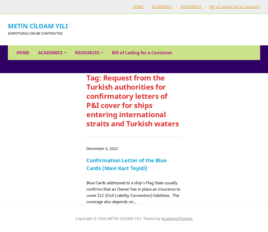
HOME (137, 6)
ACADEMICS (162, 6)
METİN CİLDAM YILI (38, 25)
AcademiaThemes (177, 218)
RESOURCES (191, 6)
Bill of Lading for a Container (235, 6)
